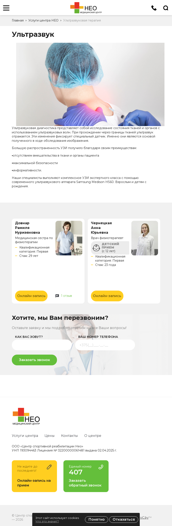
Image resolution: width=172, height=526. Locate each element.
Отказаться (124, 519)
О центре (92, 436)
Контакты (69, 436)
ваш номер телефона (98, 337)
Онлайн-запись (31, 296)
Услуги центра (25, 436)
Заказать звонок (34, 360)
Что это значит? (47, 521)
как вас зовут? (29, 337)
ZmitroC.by (140, 518)
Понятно (96, 519)
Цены (50, 436)
